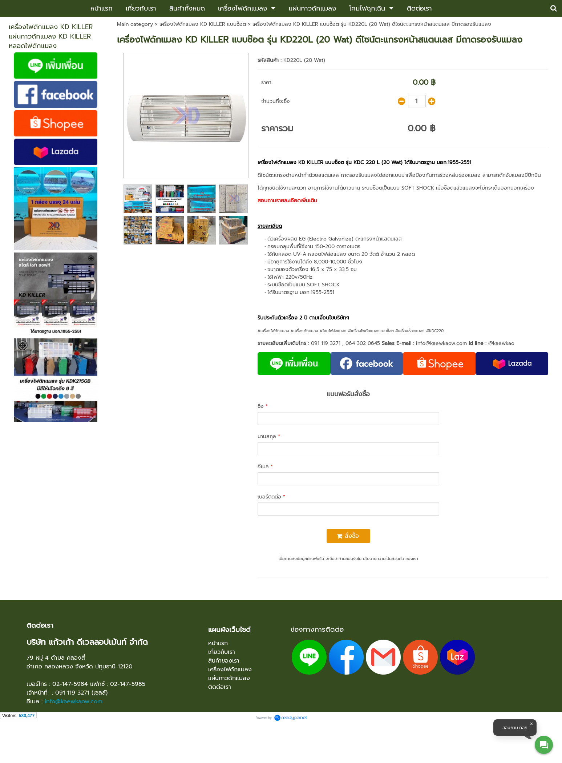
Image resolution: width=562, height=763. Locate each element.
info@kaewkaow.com (441, 343)
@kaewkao (501, 343)
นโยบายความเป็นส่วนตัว (383, 559)
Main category (135, 24)
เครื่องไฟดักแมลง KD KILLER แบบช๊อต (202, 24)
